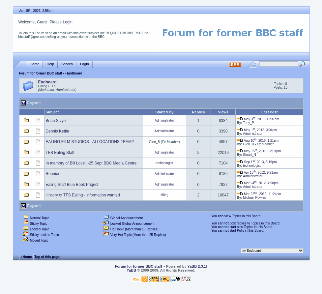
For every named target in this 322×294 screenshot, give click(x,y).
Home (34, 64)
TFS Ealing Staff (59, 152)
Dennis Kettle (57, 131)
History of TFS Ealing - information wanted (82, 195)
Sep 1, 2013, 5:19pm (257, 162)
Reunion (52, 173)
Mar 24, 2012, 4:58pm (257, 183)
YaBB (131, 270)
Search (67, 64)
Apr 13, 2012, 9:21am (257, 172)
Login (68, 22)
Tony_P (248, 123)
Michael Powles (254, 197)
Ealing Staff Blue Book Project (71, 184)
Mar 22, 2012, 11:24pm (259, 194)
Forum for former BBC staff (40, 73)
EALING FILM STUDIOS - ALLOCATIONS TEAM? (89, 141)
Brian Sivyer (56, 120)
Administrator (164, 120)
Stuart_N (249, 155)
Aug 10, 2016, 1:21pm (257, 140)
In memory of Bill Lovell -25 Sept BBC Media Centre (90, 163)
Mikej (164, 195)
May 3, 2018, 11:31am (258, 119)
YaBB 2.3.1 (196, 266)
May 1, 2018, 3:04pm (257, 130)
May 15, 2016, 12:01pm (259, 151)
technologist (164, 163)
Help (50, 64)
